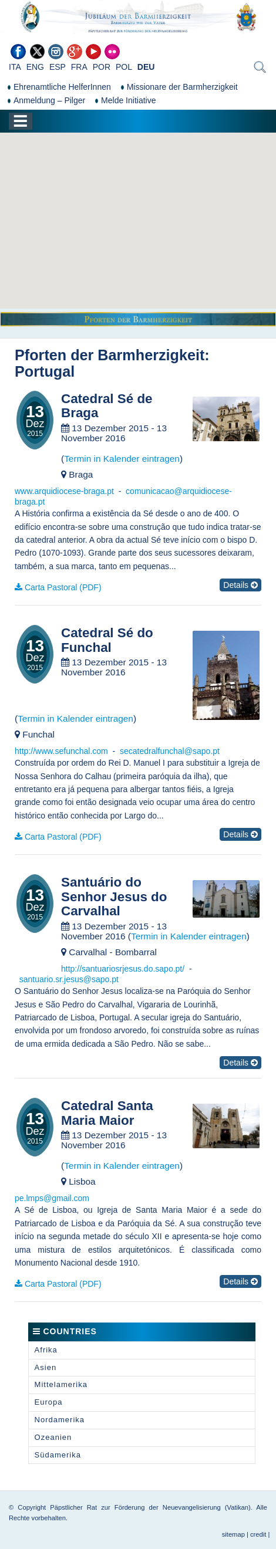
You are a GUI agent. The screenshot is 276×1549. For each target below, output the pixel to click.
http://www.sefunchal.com (61, 751)
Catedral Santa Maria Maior (107, 1113)
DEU (146, 67)
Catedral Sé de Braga (107, 406)
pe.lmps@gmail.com (52, 1198)
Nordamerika (60, 1419)
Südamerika (58, 1454)
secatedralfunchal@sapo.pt (170, 751)
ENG (35, 67)
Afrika (46, 1349)
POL (124, 67)
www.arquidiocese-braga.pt (64, 491)
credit (258, 1534)
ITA (15, 67)
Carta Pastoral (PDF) (63, 587)
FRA (79, 67)
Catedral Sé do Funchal (107, 640)
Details (240, 585)
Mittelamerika (61, 1384)
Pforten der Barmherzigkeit (109, 355)
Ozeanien (53, 1437)
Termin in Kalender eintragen (122, 459)
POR (101, 67)
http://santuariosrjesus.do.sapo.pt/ (122, 968)
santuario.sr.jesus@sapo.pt (69, 979)
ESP (57, 67)
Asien (46, 1367)
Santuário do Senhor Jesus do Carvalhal (114, 896)
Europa (49, 1402)
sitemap (233, 1534)
